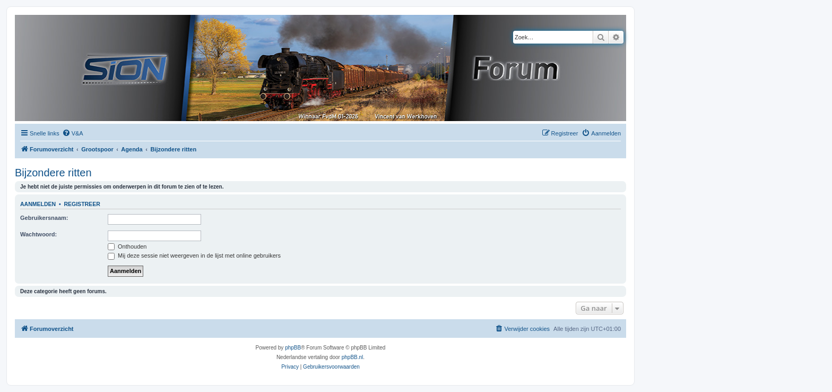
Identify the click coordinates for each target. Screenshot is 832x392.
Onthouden (127, 246)
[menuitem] (72, 133)
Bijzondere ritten (53, 172)
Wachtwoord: (38, 234)
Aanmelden (38, 204)
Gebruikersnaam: (44, 218)
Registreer (82, 204)
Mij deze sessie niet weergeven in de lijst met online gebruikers (194, 255)
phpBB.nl (352, 357)
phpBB (293, 348)
